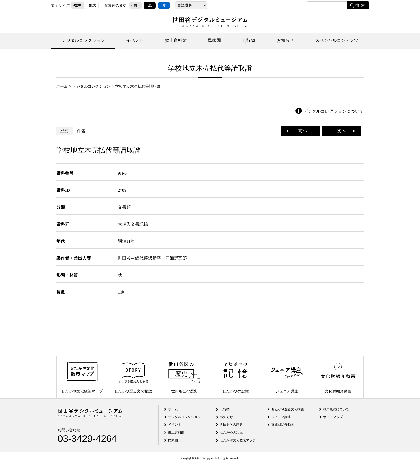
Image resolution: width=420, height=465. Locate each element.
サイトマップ (333, 417)
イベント (134, 40)
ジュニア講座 (287, 377)
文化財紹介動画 (338, 377)
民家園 (214, 40)
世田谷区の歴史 (184, 377)
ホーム (62, 86)
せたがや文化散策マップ (82, 377)
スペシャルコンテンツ (336, 40)
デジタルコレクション (83, 40)
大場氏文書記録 (133, 224)
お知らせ (285, 40)
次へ (343, 130)
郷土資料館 (176, 40)
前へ (300, 130)
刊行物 (248, 40)
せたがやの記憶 (235, 377)
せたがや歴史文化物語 (133, 377)
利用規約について (336, 409)
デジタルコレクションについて (333, 111)
